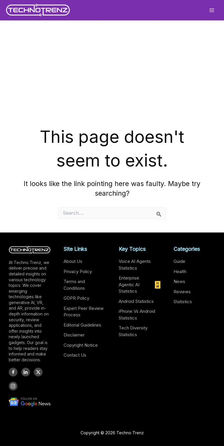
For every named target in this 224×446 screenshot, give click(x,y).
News (179, 281)
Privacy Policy (78, 271)
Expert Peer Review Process (84, 312)
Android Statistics (136, 301)
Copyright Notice (81, 345)
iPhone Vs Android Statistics (137, 314)
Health (180, 271)
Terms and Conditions (74, 285)
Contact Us (75, 355)
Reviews (182, 291)
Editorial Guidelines (82, 325)
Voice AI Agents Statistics (135, 264)
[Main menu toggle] (212, 10)
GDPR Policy (76, 298)
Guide (179, 261)
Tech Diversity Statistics (133, 331)
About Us (73, 261)
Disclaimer (74, 335)
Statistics (183, 301)
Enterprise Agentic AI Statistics (139, 284)
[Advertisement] (112, 81)
